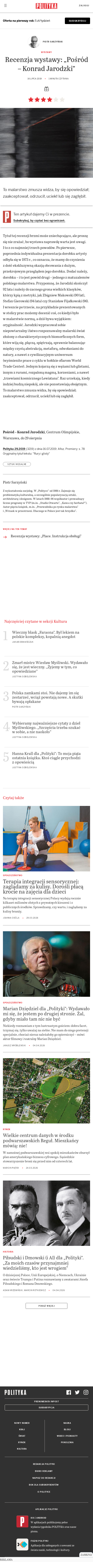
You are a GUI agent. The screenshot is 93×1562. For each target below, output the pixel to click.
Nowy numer (22, 1423)
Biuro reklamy (44, 1471)
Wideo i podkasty (67, 1436)
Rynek (22, 1442)
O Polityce (44, 1492)
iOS (33, 1518)
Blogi (67, 1429)
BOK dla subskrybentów (44, 1485)
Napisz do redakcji (43, 1478)
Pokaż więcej (46, 1306)
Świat (22, 1436)
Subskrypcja (47, 1407)
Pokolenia (67, 1442)
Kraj (22, 1429)
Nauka (67, 1423)
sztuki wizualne (16, 464)
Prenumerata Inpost (46, 1401)
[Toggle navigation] (5, 6)
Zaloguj (84, 5)
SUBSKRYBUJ (77, 20)
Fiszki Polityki (39, 1541)
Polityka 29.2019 (14, 449)
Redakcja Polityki (44, 1464)
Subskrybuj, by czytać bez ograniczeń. (39, 220)
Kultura (22, 1449)
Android (41, 1518)
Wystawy (46, 52)
